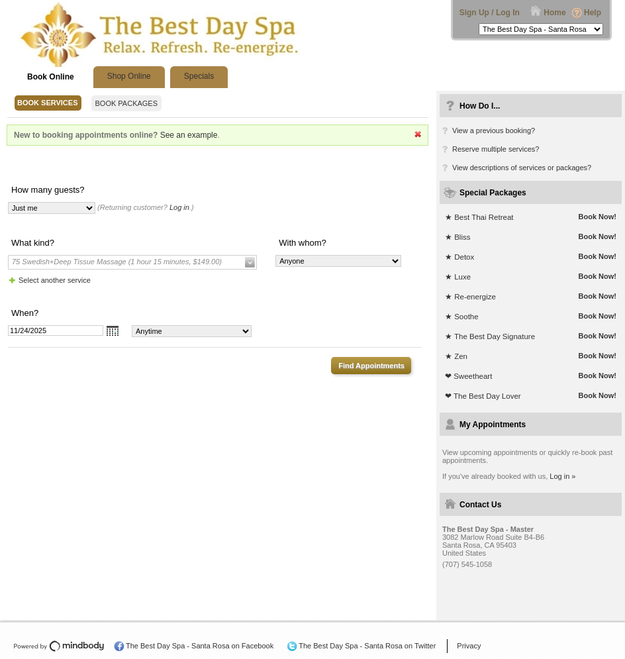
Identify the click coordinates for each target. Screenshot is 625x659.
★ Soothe (462, 317)
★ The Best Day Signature (490, 336)
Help (592, 12)
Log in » (562, 476)
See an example (189, 135)
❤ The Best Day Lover (483, 396)
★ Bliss (457, 237)
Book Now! (597, 217)
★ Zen (456, 356)
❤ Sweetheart (468, 376)
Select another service (55, 280)
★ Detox (459, 257)
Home (554, 12)
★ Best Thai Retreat (479, 217)
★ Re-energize (470, 297)
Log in (179, 207)
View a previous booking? (493, 130)
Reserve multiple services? (495, 149)
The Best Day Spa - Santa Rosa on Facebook (199, 646)
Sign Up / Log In (489, 12)
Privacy (469, 646)
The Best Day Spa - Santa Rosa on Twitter (367, 646)
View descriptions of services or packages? (521, 168)
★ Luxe (458, 277)
